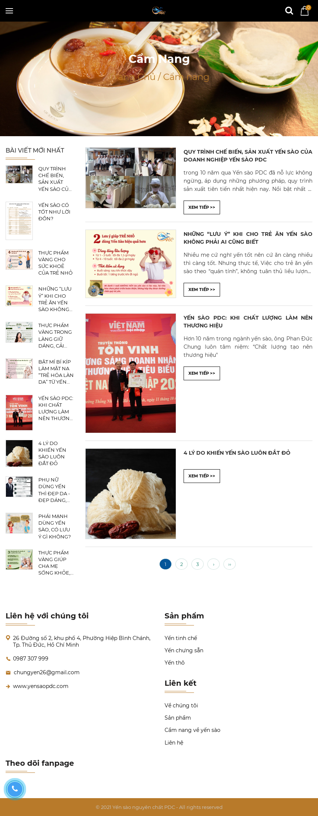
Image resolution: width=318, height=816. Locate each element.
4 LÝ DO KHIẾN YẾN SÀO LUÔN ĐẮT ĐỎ (52, 453)
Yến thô (175, 662)
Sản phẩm (178, 717)
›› (229, 564)
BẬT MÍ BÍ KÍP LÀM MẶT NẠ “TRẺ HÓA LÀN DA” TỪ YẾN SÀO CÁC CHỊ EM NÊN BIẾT (56, 372)
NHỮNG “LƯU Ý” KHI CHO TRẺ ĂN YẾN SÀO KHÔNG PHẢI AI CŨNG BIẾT (55, 299)
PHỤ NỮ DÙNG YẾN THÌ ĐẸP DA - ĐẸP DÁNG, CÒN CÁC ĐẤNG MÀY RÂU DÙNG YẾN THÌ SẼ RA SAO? (55, 490)
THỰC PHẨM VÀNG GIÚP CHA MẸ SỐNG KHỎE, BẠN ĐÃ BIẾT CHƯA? (54, 563)
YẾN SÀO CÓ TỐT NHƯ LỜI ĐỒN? (54, 211)
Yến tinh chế (181, 638)
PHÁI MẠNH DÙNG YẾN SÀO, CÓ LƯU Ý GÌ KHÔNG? (54, 526)
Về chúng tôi (181, 705)
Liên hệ (174, 742)
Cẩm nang (186, 76)
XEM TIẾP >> (201, 207)
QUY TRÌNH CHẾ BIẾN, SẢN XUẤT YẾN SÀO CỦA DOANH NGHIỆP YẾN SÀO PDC (55, 179)
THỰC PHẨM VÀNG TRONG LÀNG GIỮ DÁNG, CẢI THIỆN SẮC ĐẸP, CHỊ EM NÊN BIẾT (55, 335)
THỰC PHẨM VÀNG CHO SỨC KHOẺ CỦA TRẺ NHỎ (55, 263)
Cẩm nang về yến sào (192, 730)
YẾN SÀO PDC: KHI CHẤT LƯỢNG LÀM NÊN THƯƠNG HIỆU (55, 408)
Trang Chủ (133, 76)
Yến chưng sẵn (184, 650)
